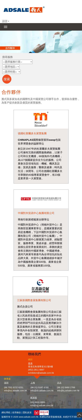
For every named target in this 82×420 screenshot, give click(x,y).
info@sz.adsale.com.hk (15, 390)
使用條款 (16, 412)
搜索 (7, 79)
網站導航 (6, 412)
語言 (5, 21)
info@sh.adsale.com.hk (42, 390)
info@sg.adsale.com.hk (41, 405)
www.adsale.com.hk (28, 417)
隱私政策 (27, 412)
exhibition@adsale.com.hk (41, 373)
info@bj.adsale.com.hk (68, 390)
